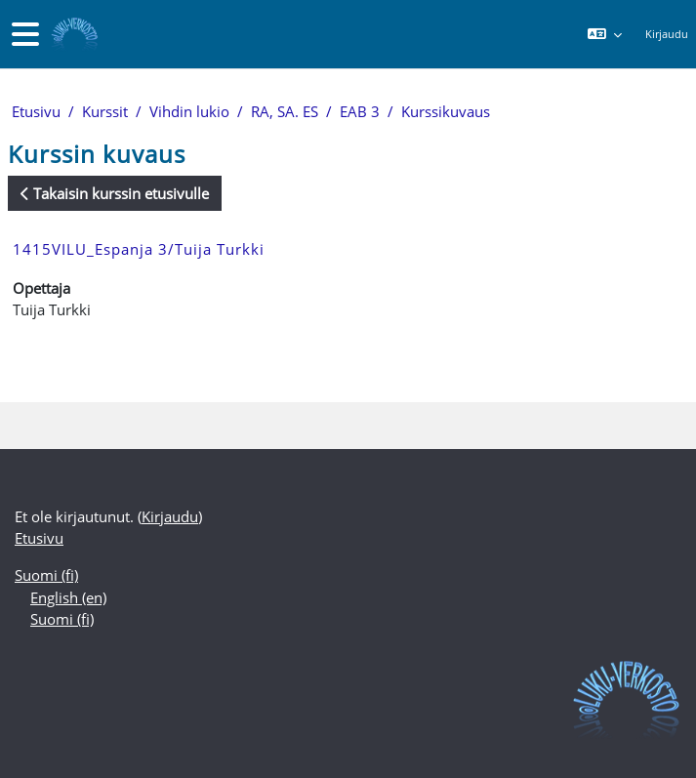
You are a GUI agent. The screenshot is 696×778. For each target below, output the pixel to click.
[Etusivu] (73, 35)
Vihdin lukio (189, 111)
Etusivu (36, 111)
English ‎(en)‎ (68, 597)
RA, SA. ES (284, 111)
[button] (604, 34)
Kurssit (105, 111)
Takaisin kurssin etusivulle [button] (114, 193)
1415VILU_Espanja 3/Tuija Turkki (139, 249)
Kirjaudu (666, 33)
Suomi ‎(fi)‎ (46, 575)
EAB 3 (360, 111)
